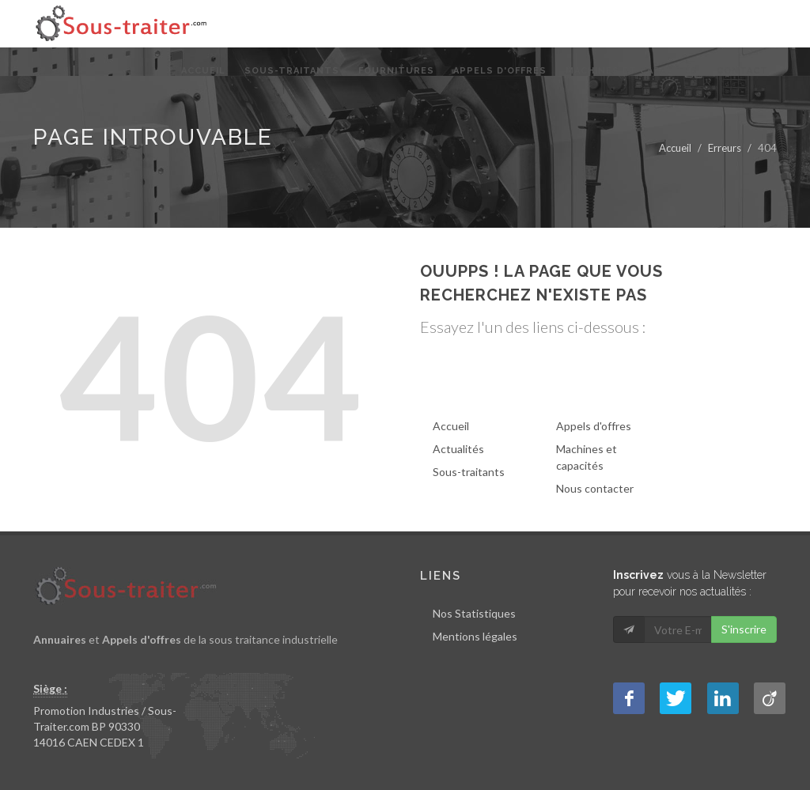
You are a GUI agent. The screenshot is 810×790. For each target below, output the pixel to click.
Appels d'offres (593, 426)
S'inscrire (743, 629)
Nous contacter (595, 488)
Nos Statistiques (474, 613)
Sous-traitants (469, 471)
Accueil (675, 148)
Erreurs (724, 148)
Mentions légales (475, 636)
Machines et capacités (586, 457)
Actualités (458, 448)
